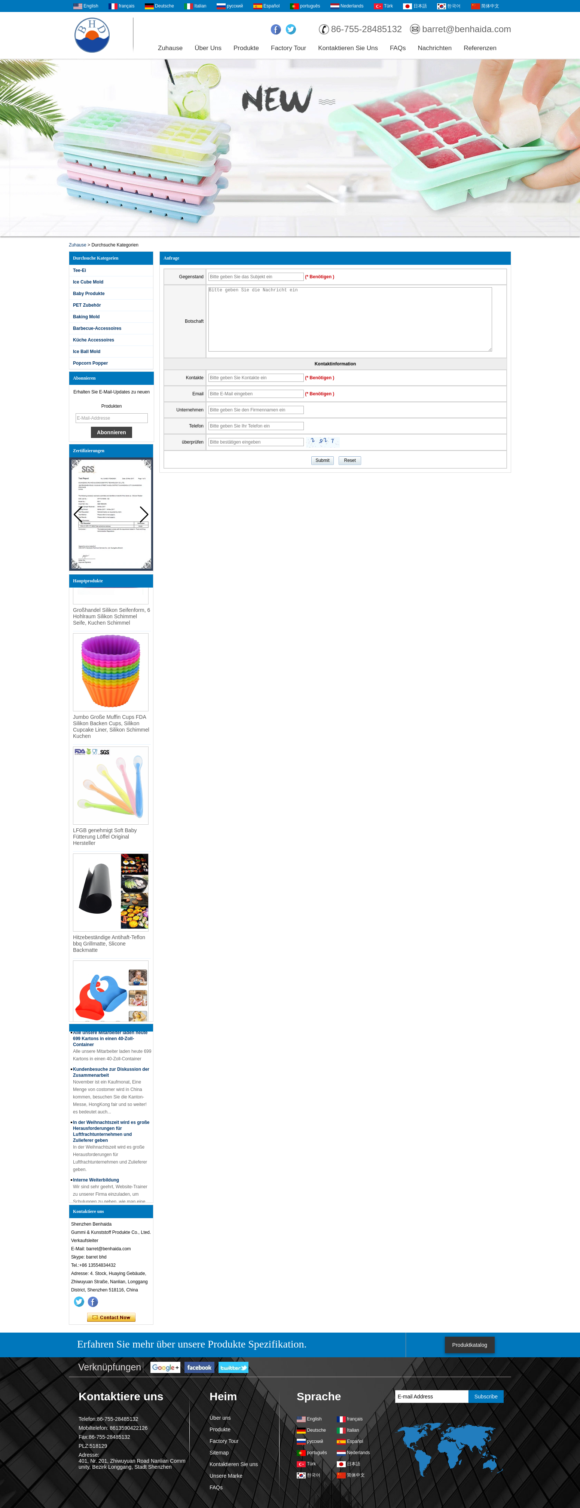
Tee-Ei (79, 270)
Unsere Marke (226, 1476)
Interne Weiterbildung (96, 1180)
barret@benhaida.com (466, 29)
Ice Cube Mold (88, 282)
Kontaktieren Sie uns (348, 48)
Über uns (208, 48)
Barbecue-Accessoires (97, 328)
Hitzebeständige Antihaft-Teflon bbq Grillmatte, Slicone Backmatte (109, 945)
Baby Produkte (89, 293)
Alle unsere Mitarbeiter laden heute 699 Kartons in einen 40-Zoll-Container (110, 1038)
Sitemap (219, 1453)
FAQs (398, 48)
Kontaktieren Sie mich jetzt (111, 1317)
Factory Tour (288, 48)
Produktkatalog (469, 1345)
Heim (223, 1396)
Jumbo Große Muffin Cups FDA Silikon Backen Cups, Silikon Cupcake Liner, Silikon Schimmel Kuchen (111, 728)
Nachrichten (435, 48)
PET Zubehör (87, 305)
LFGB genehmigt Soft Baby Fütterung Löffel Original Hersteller (105, 838)
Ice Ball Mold (86, 351)
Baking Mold (86, 316)
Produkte (246, 48)
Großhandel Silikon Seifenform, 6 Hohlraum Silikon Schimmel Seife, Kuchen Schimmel (111, 618)
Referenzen (480, 48)
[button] (144, 514)
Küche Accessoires (93, 340)
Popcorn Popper (90, 363)
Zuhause (170, 48)
